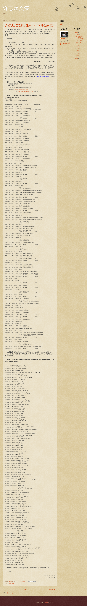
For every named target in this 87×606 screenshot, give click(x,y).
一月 (77, 55)
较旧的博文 (53, 589)
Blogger (46, 602)
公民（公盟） (12, 583)
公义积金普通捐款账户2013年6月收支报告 (29, 25)
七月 (77, 34)
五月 (77, 48)
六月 (77, 46)
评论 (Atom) (10, 593)
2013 (76, 32)
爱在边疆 (78, 42)
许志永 (63, 38)
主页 (26, 589)
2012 (76, 58)
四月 (77, 50)
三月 (77, 53)
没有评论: (23, 581)
